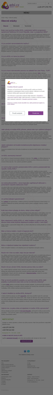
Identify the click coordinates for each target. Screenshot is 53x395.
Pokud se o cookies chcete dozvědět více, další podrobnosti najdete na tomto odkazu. (25, 103)
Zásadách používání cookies (29, 99)
